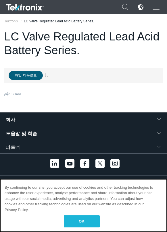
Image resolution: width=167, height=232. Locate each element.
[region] (83, 205)
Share (16, 94)
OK (82, 221)
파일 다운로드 (26, 75)
